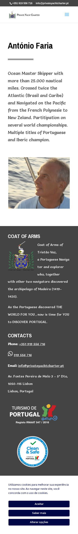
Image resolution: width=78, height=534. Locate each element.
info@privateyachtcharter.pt (41, 366)
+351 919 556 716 (22, 3)
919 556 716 (23, 355)
